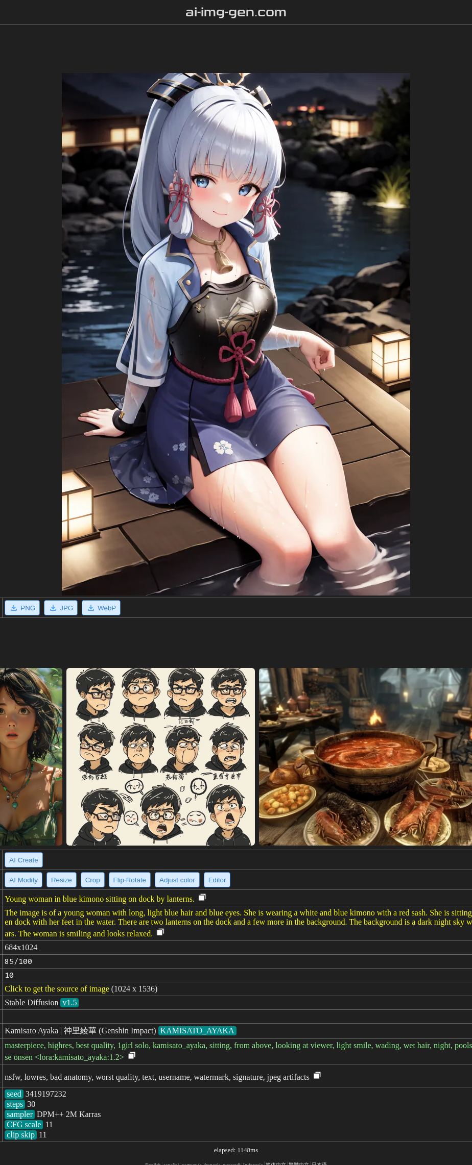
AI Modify (23, 880)
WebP (101, 607)
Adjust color (177, 880)
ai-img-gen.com (236, 12)
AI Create (23, 860)
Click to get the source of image (57, 988)
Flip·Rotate (129, 880)
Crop (92, 880)
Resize (61, 880)
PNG (22, 607)
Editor (217, 880)
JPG (61, 607)
